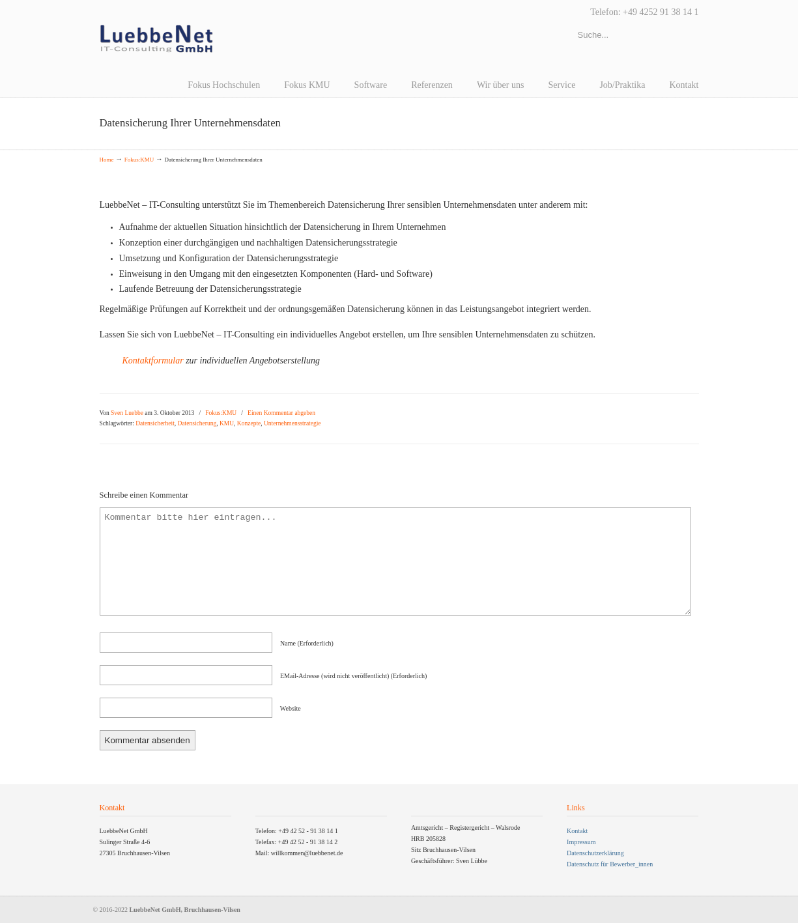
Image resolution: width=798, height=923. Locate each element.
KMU (227, 423)
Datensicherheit (155, 423)
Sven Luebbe (127, 413)
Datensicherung (197, 423)
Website (290, 708)
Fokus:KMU (139, 159)
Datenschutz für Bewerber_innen (610, 864)
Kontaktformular (154, 360)
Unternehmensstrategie (292, 423)
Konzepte (249, 423)
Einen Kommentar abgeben (281, 413)
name (307, 643)
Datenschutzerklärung (595, 853)
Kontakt (577, 830)
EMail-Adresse (353, 675)
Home (107, 159)
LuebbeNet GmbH (157, 39)
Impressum (581, 841)
